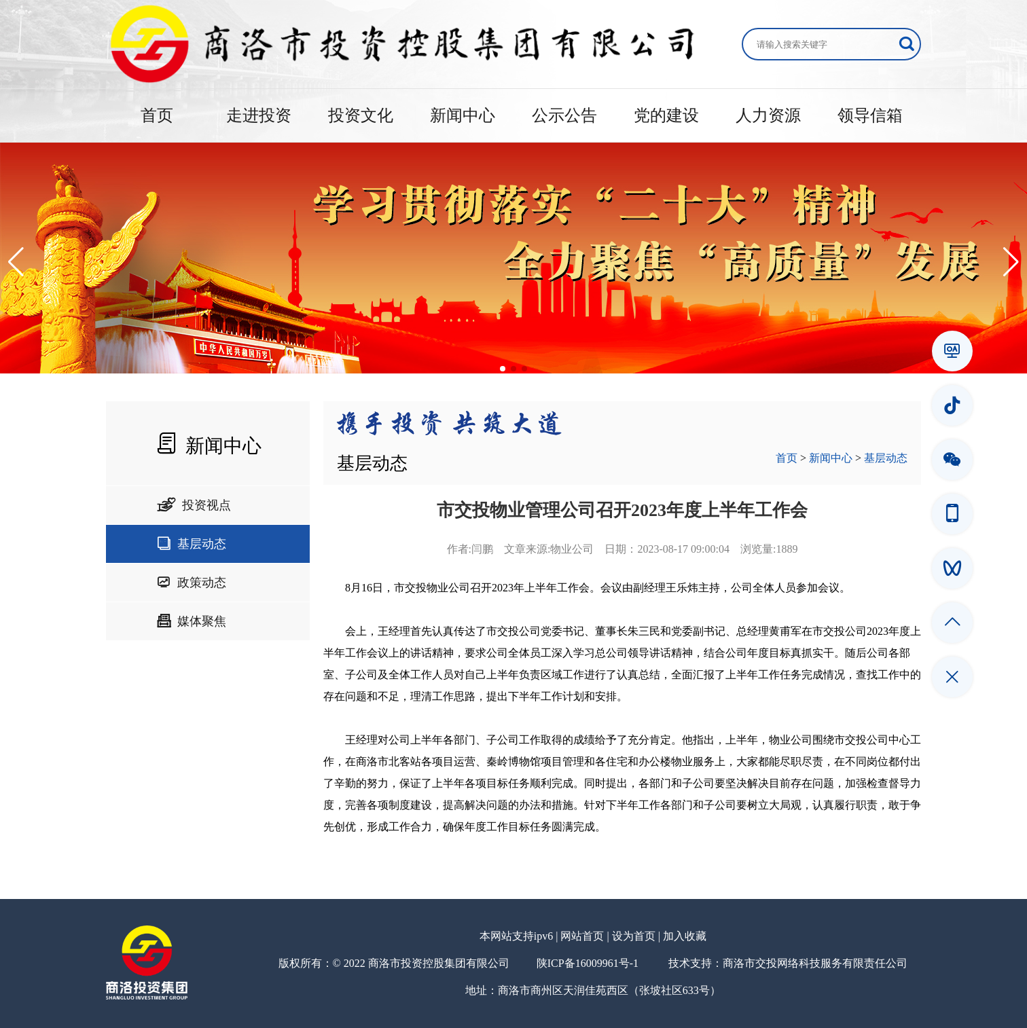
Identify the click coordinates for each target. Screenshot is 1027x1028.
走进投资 (258, 115)
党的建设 (666, 115)
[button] (16, 262)
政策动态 (191, 583)
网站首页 (582, 936)
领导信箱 (870, 115)
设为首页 (633, 936)
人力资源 (768, 115)
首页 (157, 115)
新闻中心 (462, 115)
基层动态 (191, 544)
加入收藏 (684, 936)
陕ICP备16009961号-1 (587, 963)
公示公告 (564, 115)
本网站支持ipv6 (516, 936)
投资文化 (360, 115)
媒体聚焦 (191, 621)
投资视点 (194, 505)
